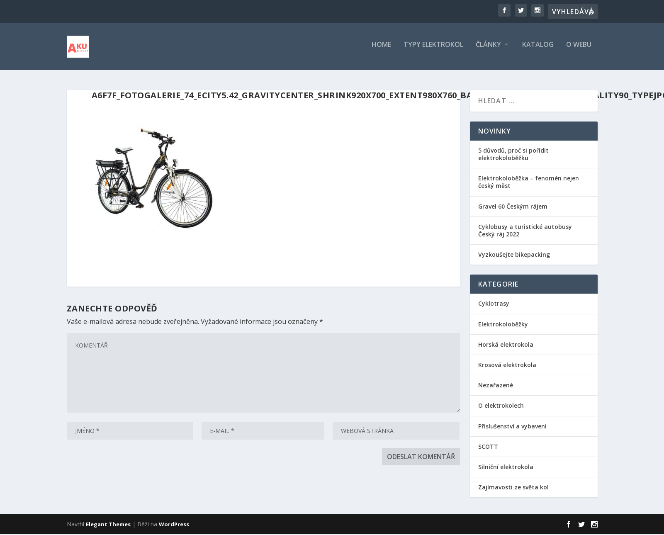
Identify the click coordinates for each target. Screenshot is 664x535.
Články (488, 50)
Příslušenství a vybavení (512, 427)
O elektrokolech (501, 407)
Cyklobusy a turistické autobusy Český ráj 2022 (525, 231)
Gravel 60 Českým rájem (512, 208)
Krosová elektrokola (507, 366)
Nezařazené (495, 386)
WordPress (174, 525)
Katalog (538, 50)
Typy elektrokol (433, 50)
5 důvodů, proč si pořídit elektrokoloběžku (513, 155)
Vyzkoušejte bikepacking (515, 256)
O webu (578, 50)
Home (381, 50)
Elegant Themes (108, 525)
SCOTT (488, 448)
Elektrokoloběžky (503, 325)
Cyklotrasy (493, 305)
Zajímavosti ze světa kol (513, 488)
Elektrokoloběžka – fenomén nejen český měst (528, 183)
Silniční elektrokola (505, 468)
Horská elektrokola (505, 346)
